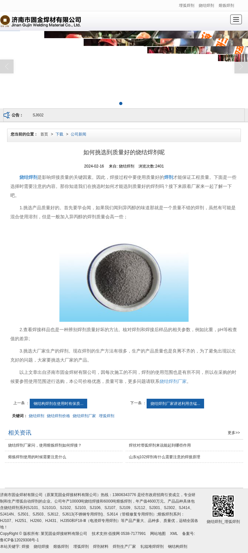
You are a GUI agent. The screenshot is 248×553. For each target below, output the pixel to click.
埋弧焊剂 (186, 5)
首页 (44, 134)
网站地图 (158, 533)
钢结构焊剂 (177, 546)
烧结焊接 (41, 546)
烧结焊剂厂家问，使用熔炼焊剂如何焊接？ (45, 445)
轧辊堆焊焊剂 (152, 546)
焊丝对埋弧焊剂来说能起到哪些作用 (160, 445)
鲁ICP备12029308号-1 (19, 540)
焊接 (25, 546)
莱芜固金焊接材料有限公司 (64, 533)
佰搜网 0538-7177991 (127, 533)
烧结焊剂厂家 (173, 381)
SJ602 (38, 115)
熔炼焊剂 (226, 5)
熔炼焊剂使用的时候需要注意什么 (37, 457)
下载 (59, 134)
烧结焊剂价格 (58, 416)
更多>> (234, 432)
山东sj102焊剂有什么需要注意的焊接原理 (164, 457)
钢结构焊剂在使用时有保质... (58, 403)
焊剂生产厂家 (124, 546)
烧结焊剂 (206, 5)
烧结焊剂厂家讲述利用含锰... (175, 403)
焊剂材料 (100, 546)
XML (174, 533)
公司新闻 (78, 134)
